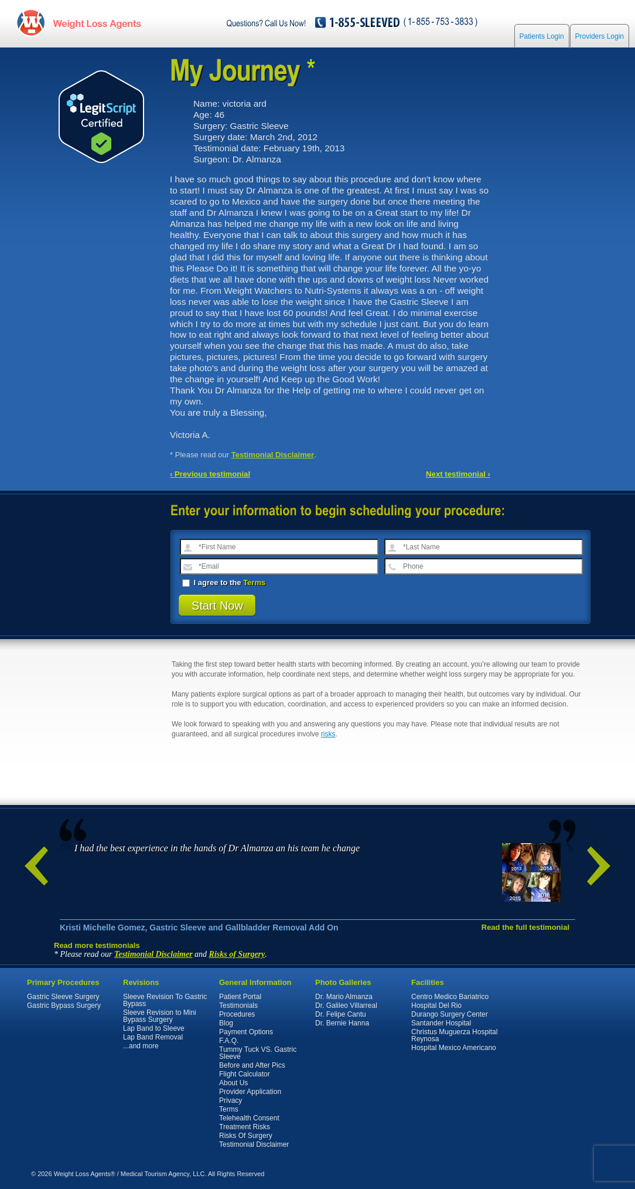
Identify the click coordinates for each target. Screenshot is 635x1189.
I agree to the (223, 582)
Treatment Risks (244, 1127)
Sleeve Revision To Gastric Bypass (165, 1000)
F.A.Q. (228, 1041)
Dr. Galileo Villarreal (346, 1005)
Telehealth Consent (249, 1118)
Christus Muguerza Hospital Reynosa (454, 1035)
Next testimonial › (458, 474)
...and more (141, 1046)
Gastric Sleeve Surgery (63, 997)
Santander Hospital (441, 1023)
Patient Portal (240, 997)
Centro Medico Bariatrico (450, 997)
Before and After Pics (252, 1065)
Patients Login (542, 36)
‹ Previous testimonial (210, 474)
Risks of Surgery (237, 954)
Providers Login (599, 36)
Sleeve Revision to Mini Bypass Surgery (159, 1016)
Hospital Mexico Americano (453, 1048)
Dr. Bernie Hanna (342, 1023)
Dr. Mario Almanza (344, 997)
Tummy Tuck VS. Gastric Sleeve (257, 1053)
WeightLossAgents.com (96, 22)
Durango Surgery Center (449, 1014)
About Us (233, 1083)
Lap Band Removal (153, 1037)
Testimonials (238, 1005)
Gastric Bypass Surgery (64, 1005)
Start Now (217, 605)
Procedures (237, 1014)
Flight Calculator (244, 1074)
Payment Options (246, 1032)
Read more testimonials (97, 945)
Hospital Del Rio (436, 1005)
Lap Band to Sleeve (154, 1028)
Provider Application (250, 1092)
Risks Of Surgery (245, 1136)
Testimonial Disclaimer (273, 454)
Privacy (230, 1100)
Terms (254, 582)
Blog (226, 1023)
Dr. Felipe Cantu (340, 1014)
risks (328, 734)
